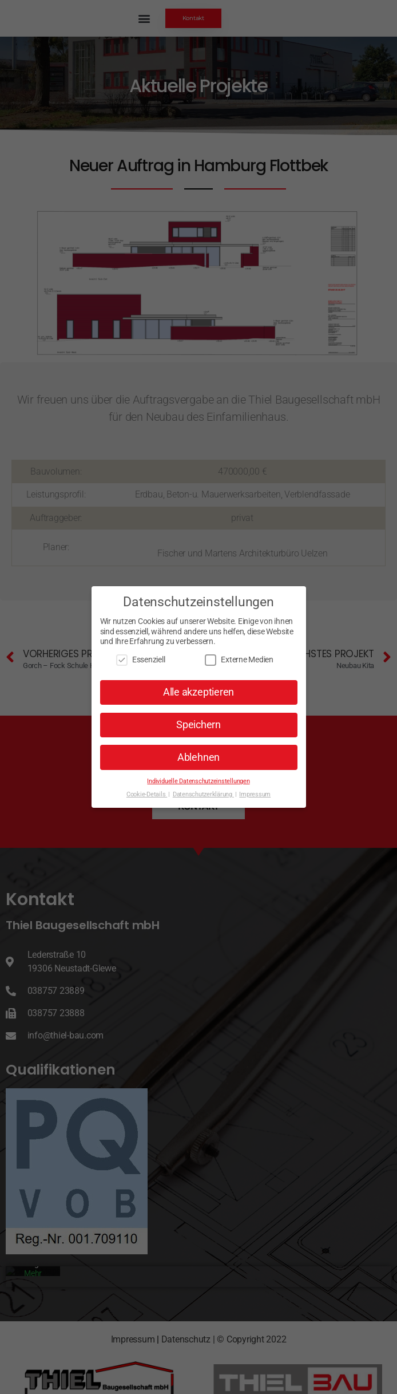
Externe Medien (239, 659)
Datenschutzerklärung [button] (203, 794)
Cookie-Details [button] (146, 794)
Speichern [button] (198, 724)
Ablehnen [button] (198, 757)
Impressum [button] (255, 794)
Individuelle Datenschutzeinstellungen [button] (198, 781)
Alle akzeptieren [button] (198, 692)
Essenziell (140, 659)
